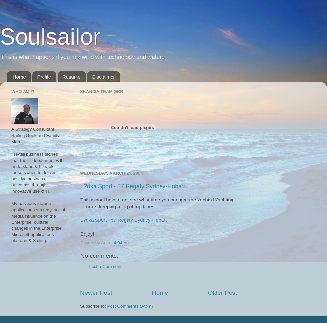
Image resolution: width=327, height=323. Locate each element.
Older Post (222, 292)
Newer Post (96, 292)
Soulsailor (50, 36)
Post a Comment (105, 266)
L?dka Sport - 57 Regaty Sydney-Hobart (132, 186)
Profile (44, 77)
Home (19, 77)
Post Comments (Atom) (130, 306)
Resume (71, 77)
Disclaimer (103, 77)
